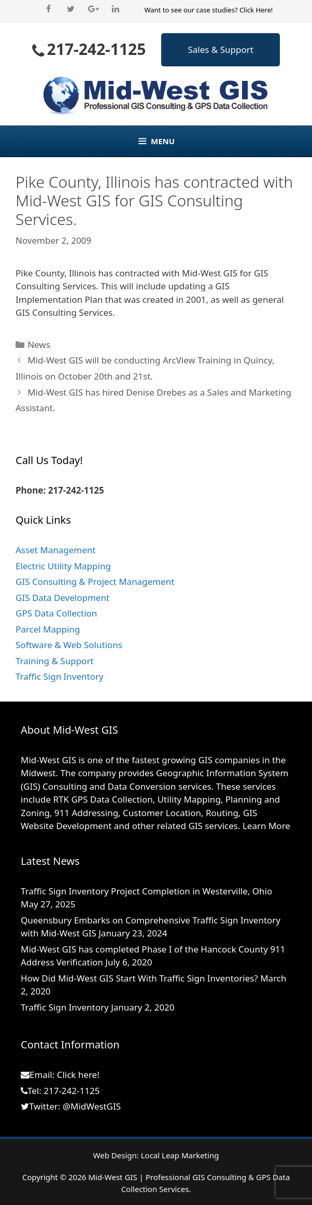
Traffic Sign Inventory (60, 676)
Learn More (266, 826)
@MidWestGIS (92, 1106)
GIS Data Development (62, 598)
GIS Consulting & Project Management (95, 581)
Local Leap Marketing (180, 1155)
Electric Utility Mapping (63, 566)
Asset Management (55, 550)
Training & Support (55, 661)
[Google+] (93, 9)
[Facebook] (48, 9)
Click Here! (256, 10)
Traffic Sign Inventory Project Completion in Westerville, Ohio (146, 891)
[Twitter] (71, 9)
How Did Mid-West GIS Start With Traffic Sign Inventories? (139, 978)
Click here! (78, 1075)
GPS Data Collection (56, 613)
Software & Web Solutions (69, 645)
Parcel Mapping (48, 629)
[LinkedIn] (115, 9)
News (38, 345)
